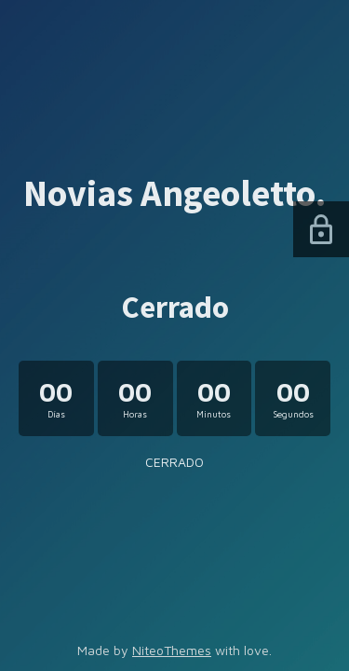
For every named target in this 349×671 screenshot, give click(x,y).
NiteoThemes (171, 650)
